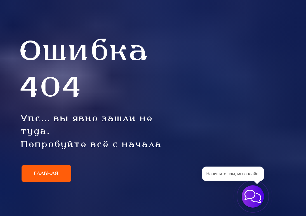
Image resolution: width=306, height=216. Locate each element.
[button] (253, 196)
